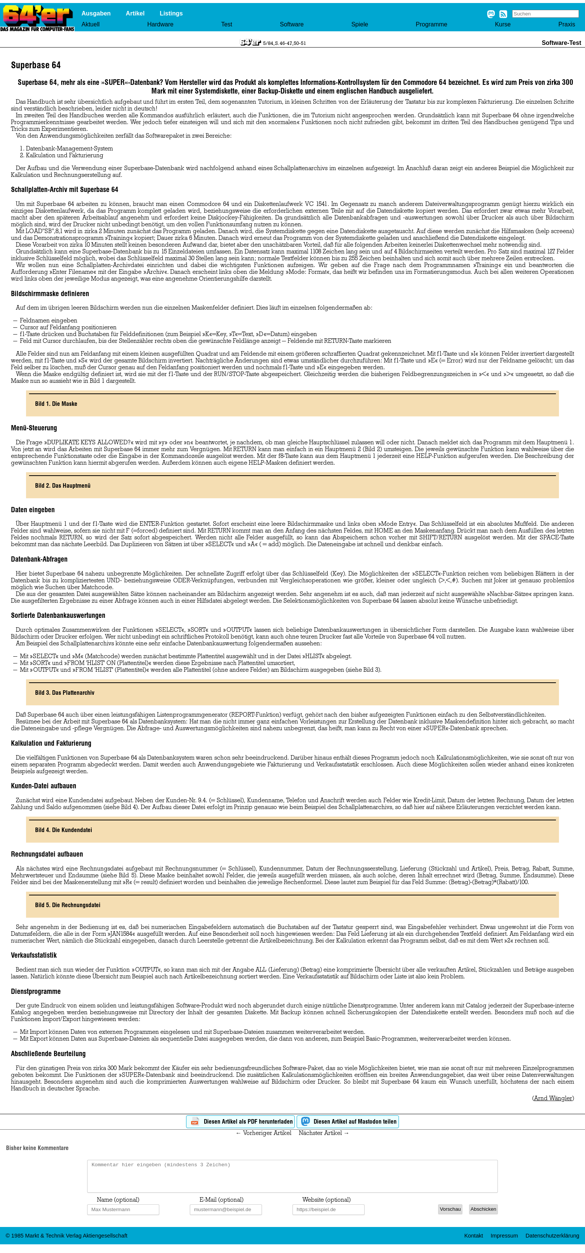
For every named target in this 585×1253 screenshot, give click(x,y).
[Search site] (545, 14)
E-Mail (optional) (221, 1205)
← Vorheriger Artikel (263, 1133)
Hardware (160, 24)
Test (226, 24)
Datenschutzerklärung (552, 1241)
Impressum (504, 1241)
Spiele (359, 24)
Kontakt (473, 1241)
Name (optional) (118, 1205)
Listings (171, 13)
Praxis (566, 24)
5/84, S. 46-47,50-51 (284, 43)
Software (291, 24)
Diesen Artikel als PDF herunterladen (240, 1121)
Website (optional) (326, 1205)
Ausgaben (96, 13)
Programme (432, 24)
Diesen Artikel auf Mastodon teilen (348, 1121)
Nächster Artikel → (324, 1133)
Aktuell (91, 24)
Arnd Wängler (553, 1098)
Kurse (503, 24)
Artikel (135, 13)
